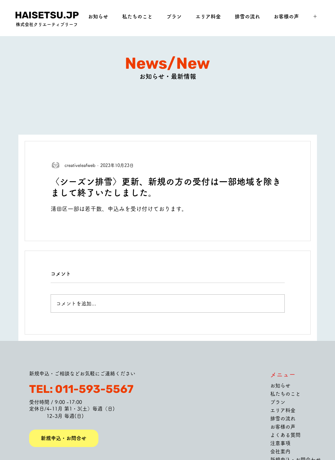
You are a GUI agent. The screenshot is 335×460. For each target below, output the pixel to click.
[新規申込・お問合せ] (63, 438)
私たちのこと (285, 393)
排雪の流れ (282, 418)
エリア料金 (282, 410)
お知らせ (280, 385)
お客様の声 (282, 426)
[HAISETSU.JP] (47, 15)
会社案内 (280, 451)
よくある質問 (285, 435)
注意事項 (280, 443)
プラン (277, 402)
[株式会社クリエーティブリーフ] (47, 25)
